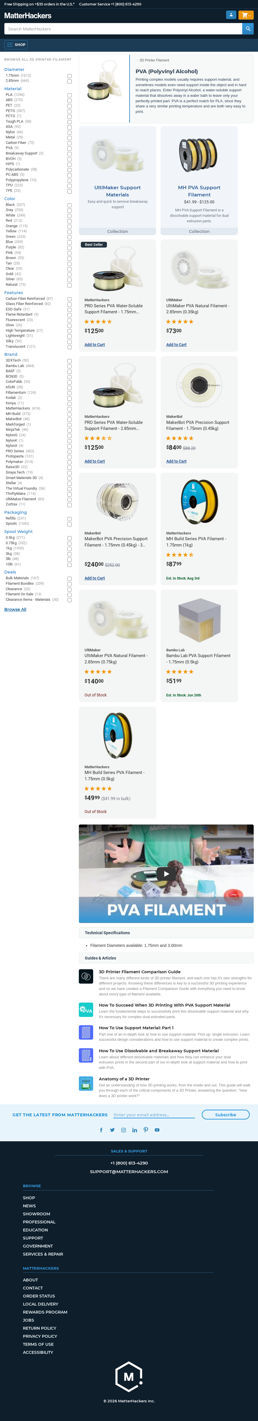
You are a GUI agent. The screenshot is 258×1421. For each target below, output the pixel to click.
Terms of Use (38, 1344)
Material (13, 88)
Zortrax (16, 504)
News (29, 1205)
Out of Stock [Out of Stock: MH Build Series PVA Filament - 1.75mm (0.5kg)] (96, 811)
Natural (16, 284)
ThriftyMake (21, 494)
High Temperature (24, 330)
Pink (13, 253)
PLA (15, 95)
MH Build (18, 414)
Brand (10, 354)
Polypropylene (21, 180)
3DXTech (17, 360)
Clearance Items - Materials (32, 600)
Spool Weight (18, 531)
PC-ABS (15, 174)
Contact (33, 1288)
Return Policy (39, 1328)
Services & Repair (43, 1254)
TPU (14, 185)
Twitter (112, 1130)
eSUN (14, 387)
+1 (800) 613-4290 (126, 4)
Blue (14, 242)
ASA (13, 127)
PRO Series (20, 451)
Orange (17, 226)
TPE (13, 191)
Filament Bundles (25, 583)
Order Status (39, 1296)
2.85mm (17, 81)
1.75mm (18, 75)
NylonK (15, 440)
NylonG (16, 435)
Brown (15, 258)
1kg (15, 548)
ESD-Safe (18, 309)
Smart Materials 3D (24, 478)
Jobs (28, 1320)
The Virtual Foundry (25, 488)
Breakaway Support (25, 153)
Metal (14, 137)
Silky (14, 341)
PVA (12, 148)
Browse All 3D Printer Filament (38, 59)
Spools (17, 523)
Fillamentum (21, 392)
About (30, 1280)
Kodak (14, 398)
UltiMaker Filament (25, 499)
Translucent (21, 347)
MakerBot (18, 419)
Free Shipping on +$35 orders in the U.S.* (39, 4)
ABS (14, 100)
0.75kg (16, 543)
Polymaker (19, 462)
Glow (14, 325)
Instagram (123, 1130)
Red (14, 220)
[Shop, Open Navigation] (16, 44)
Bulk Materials (22, 578)
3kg (13, 554)
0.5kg (15, 537)
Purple (15, 247)
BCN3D (15, 376)
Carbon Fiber (20, 143)
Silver (14, 279)
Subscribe (225, 1114)
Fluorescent (19, 320)
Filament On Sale (24, 594)
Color (9, 198)
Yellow (16, 231)
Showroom (36, 1214)
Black (15, 205)
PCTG (14, 116)
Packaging (15, 512)
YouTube (157, 1130)
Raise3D (17, 467)
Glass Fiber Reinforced (28, 304)
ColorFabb (18, 382)
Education (35, 1230)
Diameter (14, 69)
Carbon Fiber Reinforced (29, 299)
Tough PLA (19, 121)
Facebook (101, 1130)
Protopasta (20, 456)
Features (13, 292)
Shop (29, 1197)
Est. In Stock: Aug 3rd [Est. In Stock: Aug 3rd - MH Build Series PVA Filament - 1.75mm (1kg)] (183, 578)
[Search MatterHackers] (248, 28)
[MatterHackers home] (28, 16)
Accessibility (38, 1352)
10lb (13, 564)
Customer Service (94, 4)
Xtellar (14, 483)
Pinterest (146, 1130)
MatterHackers (23, 408)
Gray (15, 210)
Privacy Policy (40, 1336)
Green (16, 237)
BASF (13, 371)
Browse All (15, 609)
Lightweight (19, 336)
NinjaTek (17, 430)
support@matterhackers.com (129, 1171)
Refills (16, 518)
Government (38, 1246)
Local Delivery (40, 1304)
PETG (15, 111)
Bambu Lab (20, 366)
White (16, 215)
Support (33, 1238)
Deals (10, 572)
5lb (12, 559)
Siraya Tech (19, 472)
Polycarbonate (21, 169)
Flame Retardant (22, 314)
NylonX (15, 446)
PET (13, 105)
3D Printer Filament (154, 60)
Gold (14, 274)
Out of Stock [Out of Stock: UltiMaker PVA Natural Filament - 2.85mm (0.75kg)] (96, 695)
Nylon (14, 132)
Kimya (15, 403)
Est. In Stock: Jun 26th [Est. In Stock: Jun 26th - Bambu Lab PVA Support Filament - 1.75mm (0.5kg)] (183, 695)
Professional (39, 1222)
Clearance (18, 589)
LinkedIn (135, 1130)
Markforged (18, 424)
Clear (14, 268)
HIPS (13, 164)
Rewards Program (45, 1312)
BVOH (14, 159)
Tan (13, 263)
